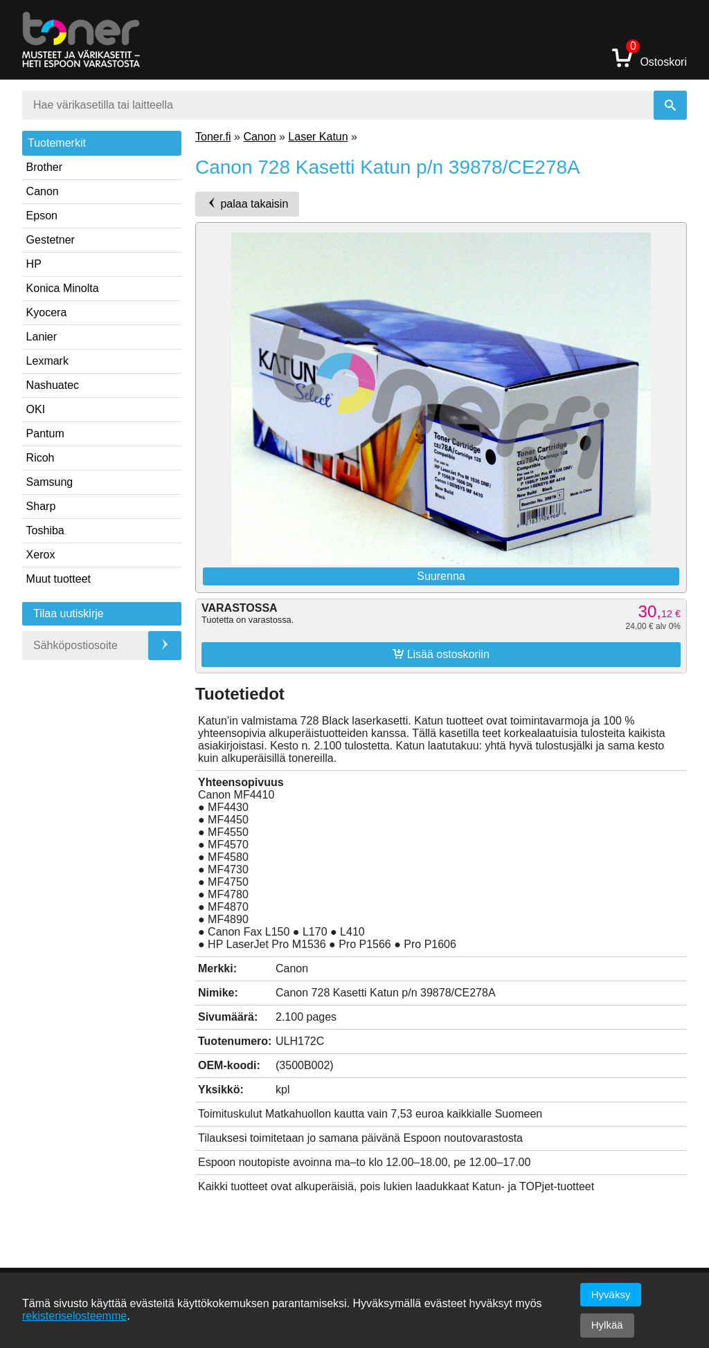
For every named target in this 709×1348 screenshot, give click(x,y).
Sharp (41, 506)
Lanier (41, 337)
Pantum (45, 433)
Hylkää (607, 1325)
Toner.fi (213, 137)
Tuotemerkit (57, 143)
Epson (41, 215)
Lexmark (47, 361)
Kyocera (46, 312)
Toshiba (45, 530)
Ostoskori (649, 57)
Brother (44, 167)
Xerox (40, 555)
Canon (42, 191)
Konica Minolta (62, 288)
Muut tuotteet (58, 579)
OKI (36, 409)
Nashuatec (53, 385)
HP (34, 264)
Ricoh (40, 458)
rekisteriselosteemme (74, 1316)
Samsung (49, 482)
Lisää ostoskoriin (441, 654)
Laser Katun (318, 137)
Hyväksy (611, 1294)
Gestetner (50, 240)
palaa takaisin (247, 203)
